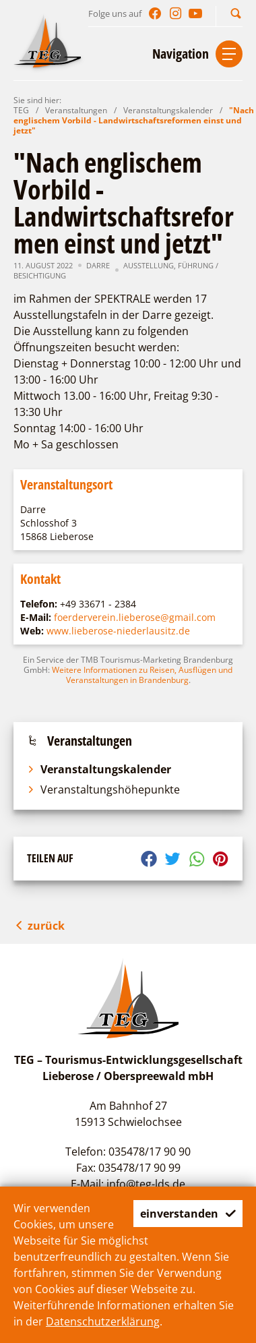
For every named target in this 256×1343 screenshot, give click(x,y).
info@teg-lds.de (145, 1183)
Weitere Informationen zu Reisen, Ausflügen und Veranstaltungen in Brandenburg (142, 675)
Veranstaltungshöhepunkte (103, 789)
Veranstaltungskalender (168, 110)
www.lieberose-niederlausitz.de (118, 630)
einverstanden (188, 1213)
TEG (21, 110)
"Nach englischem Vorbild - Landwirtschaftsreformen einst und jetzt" (133, 120)
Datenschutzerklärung (103, 1321)
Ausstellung (148, 265)
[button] (235, 13)
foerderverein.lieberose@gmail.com (135, 617)
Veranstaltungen (76, 110)
